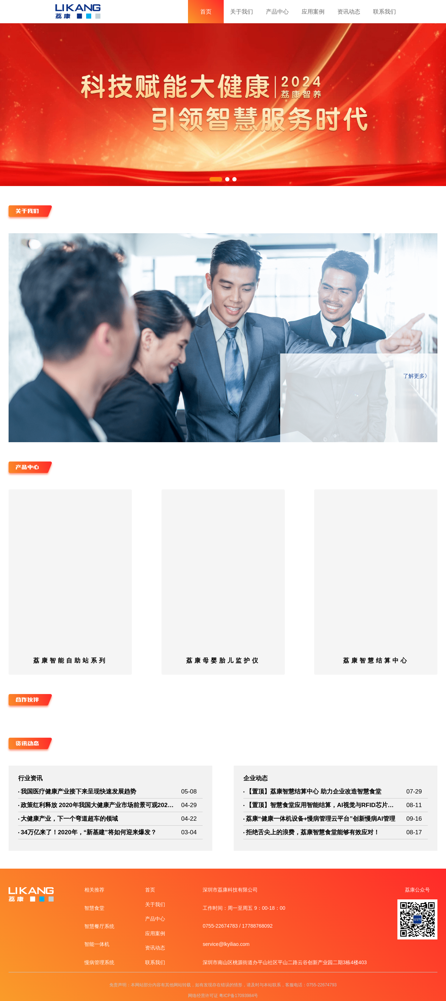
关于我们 (241, 12)
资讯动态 (348, 12)
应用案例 (313, 12)
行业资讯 (30, 778)
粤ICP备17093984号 (238, 995)
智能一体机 (96, 944)
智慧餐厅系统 (99, 926)
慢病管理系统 (99, 962)
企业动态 (255, 778)
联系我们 (384, 12)
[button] (215, 179)
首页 (206, 12)
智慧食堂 (94, 907)
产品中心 (277, 12)
